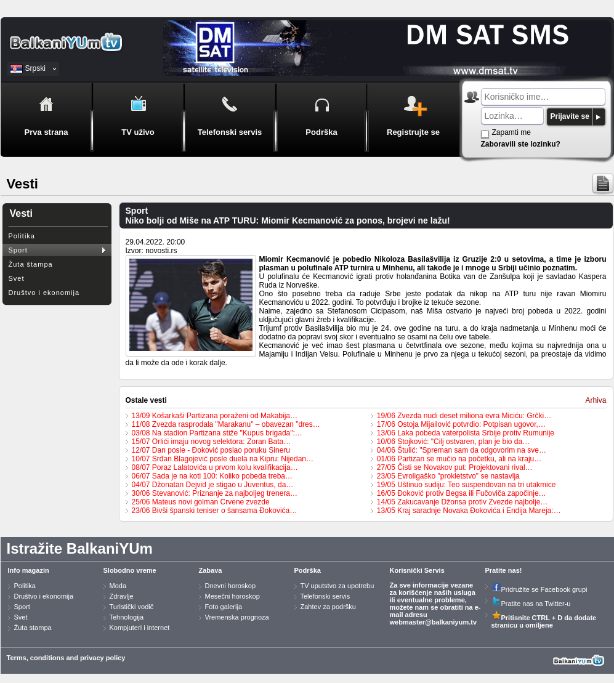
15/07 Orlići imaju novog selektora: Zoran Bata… (211, 441)
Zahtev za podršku (329, 606)
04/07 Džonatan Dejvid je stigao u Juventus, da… (213, 484)
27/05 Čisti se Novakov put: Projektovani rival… (455, 467)
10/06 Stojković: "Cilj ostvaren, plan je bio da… (453, 441)
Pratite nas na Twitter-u (531, 603)
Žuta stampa (33, 627)
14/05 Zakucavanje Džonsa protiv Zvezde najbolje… (462, 502)
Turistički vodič (132, 606)
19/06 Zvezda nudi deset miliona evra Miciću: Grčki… (464, 415)
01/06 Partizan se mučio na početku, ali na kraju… (459, 459)
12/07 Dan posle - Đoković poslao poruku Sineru (211, 450)
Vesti (21, 213)
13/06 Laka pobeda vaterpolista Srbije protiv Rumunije (465, 433)
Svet (17, 278)
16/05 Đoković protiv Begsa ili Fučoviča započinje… (461, 493)
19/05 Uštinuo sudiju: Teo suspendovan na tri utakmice (466, 484)
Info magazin (28, 570)
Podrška (307, 570)
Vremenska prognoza (237, 617)
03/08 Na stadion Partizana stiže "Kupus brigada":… (217, 433)
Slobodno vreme (129, 570)
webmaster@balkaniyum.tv (433, 622)
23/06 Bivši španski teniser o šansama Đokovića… (214, 510)
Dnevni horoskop (230, 585)
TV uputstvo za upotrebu (337, 585)
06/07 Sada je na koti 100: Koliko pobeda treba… (212, 476)
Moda (118, 585)
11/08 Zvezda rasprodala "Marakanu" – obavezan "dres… (226, 424)
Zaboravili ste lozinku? (520, 144)
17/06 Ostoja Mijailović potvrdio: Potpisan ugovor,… (461, 424)
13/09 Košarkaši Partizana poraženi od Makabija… (214, 415)
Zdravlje (122, 596)
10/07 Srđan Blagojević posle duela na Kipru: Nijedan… (223, 459)
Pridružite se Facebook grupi (539, 589)
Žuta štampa (31, 264)
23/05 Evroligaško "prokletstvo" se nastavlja (448, 476)
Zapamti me (511, 132)
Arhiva (595, 400)
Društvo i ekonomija (44, 292)
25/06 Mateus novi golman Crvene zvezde (201, 502)
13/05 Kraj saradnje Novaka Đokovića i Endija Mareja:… (469, 510)
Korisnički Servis (417, 570)
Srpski (35, 68)
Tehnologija (127, 617)
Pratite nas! (503, 570)
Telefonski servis (325, 596)
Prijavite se (570, 116)
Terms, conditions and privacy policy (66, 657)
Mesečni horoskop (232, 596)
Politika (22, 236)
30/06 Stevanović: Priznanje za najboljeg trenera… (215, 493)
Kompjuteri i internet (140, 627)
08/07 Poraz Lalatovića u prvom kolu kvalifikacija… (215, 467)
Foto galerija (224, 606)
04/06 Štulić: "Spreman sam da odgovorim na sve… (461, 450)
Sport (18, 250)
